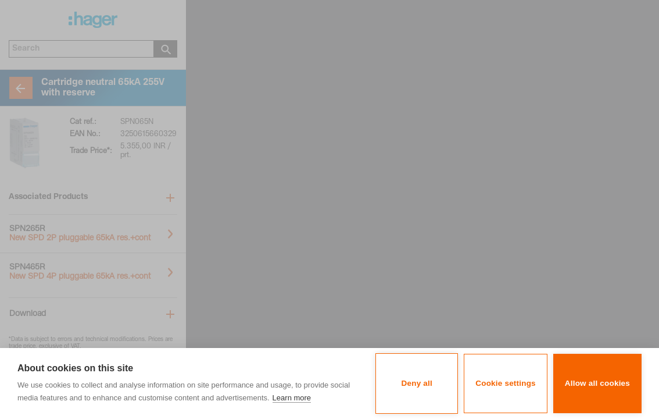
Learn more (292, 397)
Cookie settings (505, 383)
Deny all (417, 383)
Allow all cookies (597, 383)
